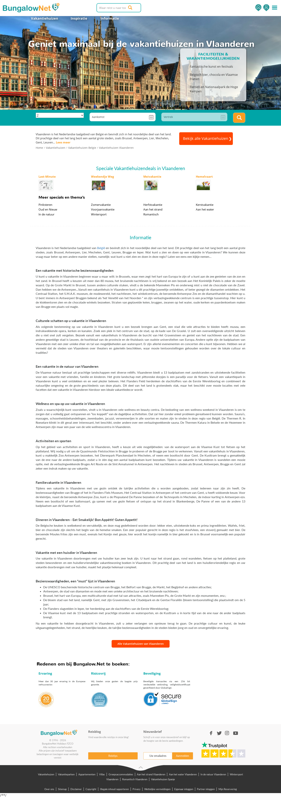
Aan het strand (152, 209)
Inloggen (266, 7)
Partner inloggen (206, 789)
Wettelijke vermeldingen (157, 789)
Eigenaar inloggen (183, 789)
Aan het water (205, 209)
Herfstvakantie (152, 205)
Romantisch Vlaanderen (134, 779)
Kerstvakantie (204, 205)
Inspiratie (79, 18)
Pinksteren (45, 205)
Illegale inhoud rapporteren (114, 789)
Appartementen (86, 774)
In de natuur (46, 214)
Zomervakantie (101, 205)
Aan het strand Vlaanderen (151, 774)
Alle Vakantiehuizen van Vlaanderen (140, 644)
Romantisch (151, 214)
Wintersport (99, 214)
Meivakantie (152, 176)
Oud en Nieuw (48, 209)
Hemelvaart (204, 176)
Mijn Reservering (227, 789)
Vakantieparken (66, 774)
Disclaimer (76, 789)
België (101, 248)
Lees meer (63, 142)
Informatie (109, 18)
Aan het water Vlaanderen (183, 774)
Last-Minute (47, 176)
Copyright (91, 789)
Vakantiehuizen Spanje (163, 779)
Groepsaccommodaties (121, 774)
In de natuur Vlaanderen (213, 774)
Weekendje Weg (102, 176)
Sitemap (62, 789)
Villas (102, 774)
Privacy (136, 789)
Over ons (49, 789)
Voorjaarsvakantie (102, 209)
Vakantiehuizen (44, 18)
